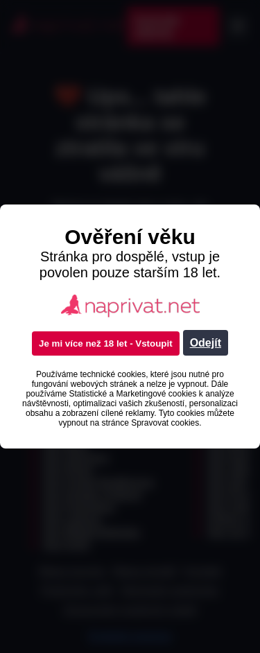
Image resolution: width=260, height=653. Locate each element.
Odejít (205, 343)
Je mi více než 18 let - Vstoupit (106, 343)
